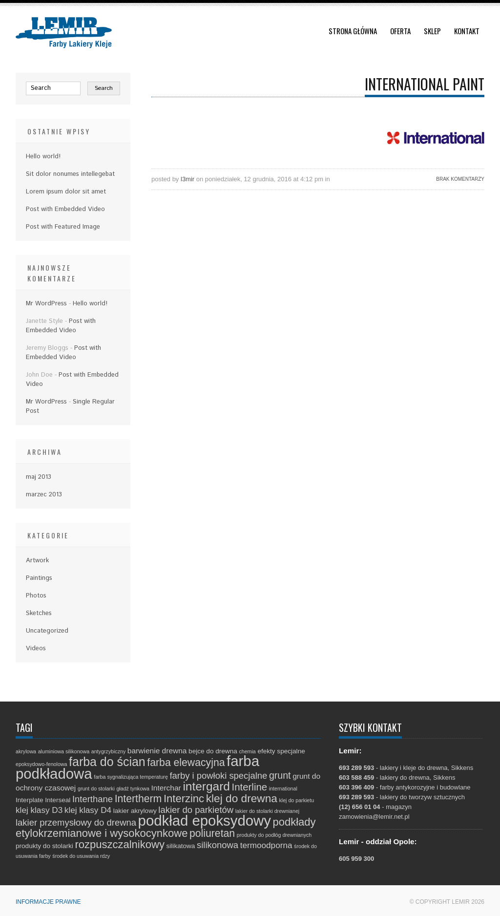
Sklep (432, 30)
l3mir (187, 179)
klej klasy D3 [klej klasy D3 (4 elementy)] (39, 810)
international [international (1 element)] (283, 788)
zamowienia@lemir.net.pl (374, 816)
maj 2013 (38, 477)
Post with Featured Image (63, 227)
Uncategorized (47, 631)
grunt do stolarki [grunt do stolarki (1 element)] (96, 788)
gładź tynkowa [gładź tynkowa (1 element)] (132, 788)
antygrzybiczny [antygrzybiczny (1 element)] (108, 751)
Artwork (37, 560)
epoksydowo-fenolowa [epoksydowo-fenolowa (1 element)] (41, 764)
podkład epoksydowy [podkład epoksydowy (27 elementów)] (204, 820)
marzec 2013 (44, 494)
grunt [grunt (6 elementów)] (280, 775)
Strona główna (353, 30)
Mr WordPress (46, 303)
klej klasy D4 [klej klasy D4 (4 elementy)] (87, 810)
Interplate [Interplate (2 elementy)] (29, 800)
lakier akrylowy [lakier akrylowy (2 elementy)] (135, 810)
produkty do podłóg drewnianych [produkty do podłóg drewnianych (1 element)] (274, 835)
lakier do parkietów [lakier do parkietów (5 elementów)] (195, 810)
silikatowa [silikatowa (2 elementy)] (181, 846)
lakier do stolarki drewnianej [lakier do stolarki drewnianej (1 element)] (267, 811)
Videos (36, 648)
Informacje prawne (48, 901)
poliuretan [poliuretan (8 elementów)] (212, 833)
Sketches (39, 613)
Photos (36, 595)
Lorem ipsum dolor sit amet (66, 191)
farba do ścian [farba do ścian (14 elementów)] (107, 761)
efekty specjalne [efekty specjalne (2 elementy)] (281, 751)
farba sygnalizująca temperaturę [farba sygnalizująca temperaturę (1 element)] (131, 777)
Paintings (39, 578)
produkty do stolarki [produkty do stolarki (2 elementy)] (44, 846)
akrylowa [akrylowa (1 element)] (26, 751)
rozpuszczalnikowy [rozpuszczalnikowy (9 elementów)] (120, 844)
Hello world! (43, 156)
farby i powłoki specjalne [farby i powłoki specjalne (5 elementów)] (218, 775)
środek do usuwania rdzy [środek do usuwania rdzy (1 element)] (81, 856)
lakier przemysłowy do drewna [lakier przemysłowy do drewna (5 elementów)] (76, 822)
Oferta (400, 30)
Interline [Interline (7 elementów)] (250, 787)
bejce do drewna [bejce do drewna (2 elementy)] (212, 751)
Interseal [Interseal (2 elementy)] (57, 800)
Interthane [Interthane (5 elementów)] (92, 799)
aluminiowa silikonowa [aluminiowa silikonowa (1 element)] (63, 751)
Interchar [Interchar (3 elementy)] (166, 788)
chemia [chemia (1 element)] (247, 751)
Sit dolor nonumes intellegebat (70, 174)
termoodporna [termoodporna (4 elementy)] (266, 845)
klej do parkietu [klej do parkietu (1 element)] (296, 800)
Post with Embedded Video (65, 209)
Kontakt (466, 30)
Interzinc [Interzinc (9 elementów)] (184, 798)
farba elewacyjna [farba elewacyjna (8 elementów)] (186, 762)
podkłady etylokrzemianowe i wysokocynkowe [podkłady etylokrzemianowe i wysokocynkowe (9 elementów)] (166, 827)
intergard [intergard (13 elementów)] (206, 786)
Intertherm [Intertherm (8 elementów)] (138, 798)
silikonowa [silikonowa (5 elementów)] (217, 845)
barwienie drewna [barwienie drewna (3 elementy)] (157, 750)
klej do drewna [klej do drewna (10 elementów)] (241, 798)
